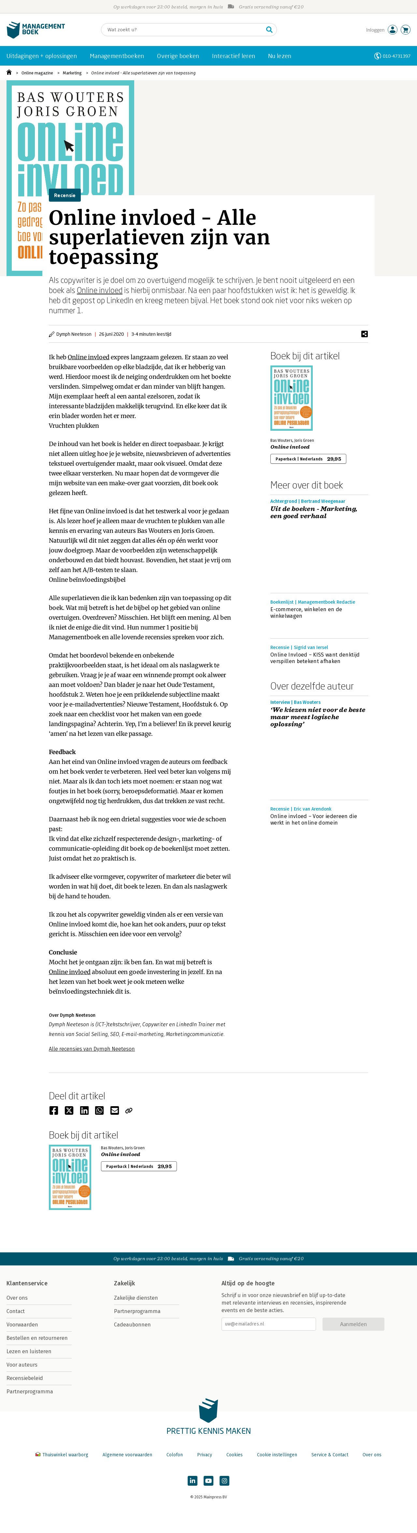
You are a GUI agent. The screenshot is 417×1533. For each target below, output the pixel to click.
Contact (16, 1311)
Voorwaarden (22, 1325)
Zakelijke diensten (136, 1298)
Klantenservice (27, 1283)
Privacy (204, 1455)
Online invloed (99, 290)
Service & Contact (329, 1455)
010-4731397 (396, 56)
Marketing (72, 72)
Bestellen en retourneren (37, 1338)
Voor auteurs (22, 1365)
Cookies (234, 1455)
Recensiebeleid (25, 1378)
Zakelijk (124, 1283)
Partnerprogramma (30, 1391)
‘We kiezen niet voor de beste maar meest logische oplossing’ (318, 717)
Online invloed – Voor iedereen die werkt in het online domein (313, 819)
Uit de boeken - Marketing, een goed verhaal (313, 512)
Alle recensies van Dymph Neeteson (92, 1049)
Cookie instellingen (277, 1455)
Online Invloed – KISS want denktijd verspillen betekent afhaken (315, 658)
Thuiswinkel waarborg (63, 1455)
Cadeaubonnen (132, 1325)
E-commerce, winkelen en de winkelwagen (306, 612)
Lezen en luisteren (29, 1351)
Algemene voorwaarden (127, 1455)
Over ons (17, 1298)
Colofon (174, 1455)
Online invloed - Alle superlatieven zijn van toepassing (143, 72)
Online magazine (37, 72)
